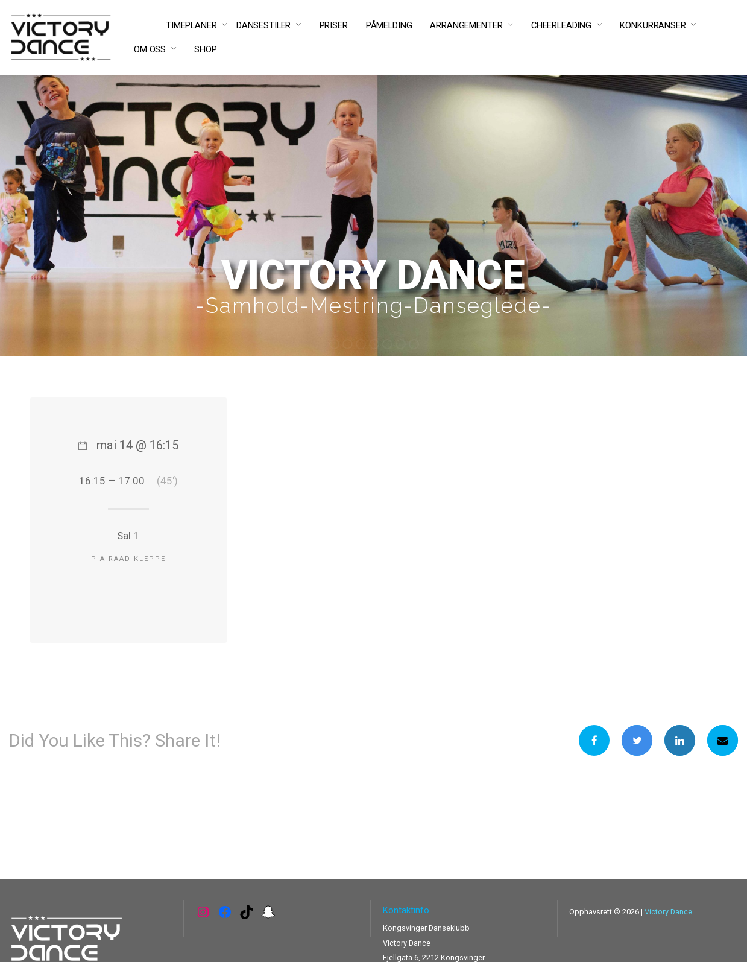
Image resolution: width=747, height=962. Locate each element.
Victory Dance (668, 911)
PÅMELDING (389, 25)
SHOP (205, 49)
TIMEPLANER (191, 25)
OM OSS (150, 49)
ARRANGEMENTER (466, 25)
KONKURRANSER (653, 25)
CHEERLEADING (561, 25)
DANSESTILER (263, 25)
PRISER (334, 25)
